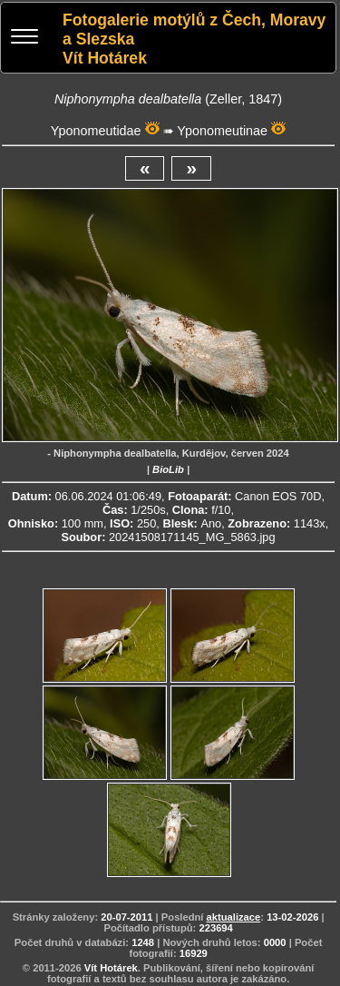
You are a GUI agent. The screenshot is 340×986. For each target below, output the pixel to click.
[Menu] (24, 39)
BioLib (168, 469)
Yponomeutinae (222, 130)
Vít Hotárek (111, 967)
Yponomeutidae (96, 130)
